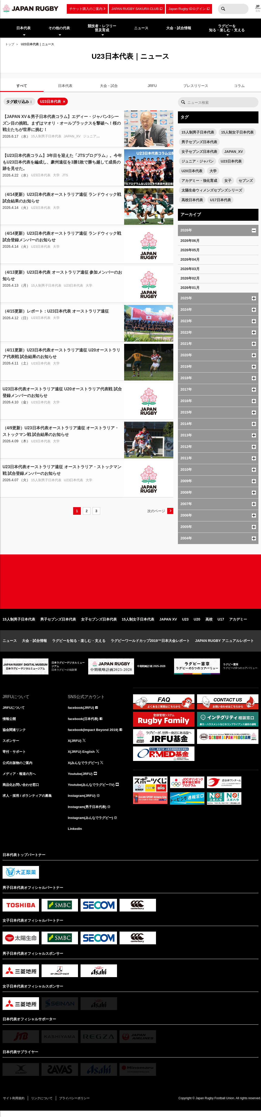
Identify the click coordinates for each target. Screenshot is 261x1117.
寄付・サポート (15, 757)
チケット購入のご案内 (85, 9)
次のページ (156, 511)
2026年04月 (190, 259)
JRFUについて (14, 712)
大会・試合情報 (34, 645)
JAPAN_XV (233, 152)
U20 (197, 623)
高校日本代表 (192, 200)
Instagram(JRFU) (82, 801)
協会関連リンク (15, 734)
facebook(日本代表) (84, 723)
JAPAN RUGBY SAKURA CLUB (135, 9)
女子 (227, 181)
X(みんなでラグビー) (84, 768)
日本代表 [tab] (65, 86)
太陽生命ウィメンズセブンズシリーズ (211, 190)
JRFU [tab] (152, 86)
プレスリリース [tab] (195, 86)
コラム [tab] (239, 86)
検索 (223, 9)
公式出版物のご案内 (19, 768)
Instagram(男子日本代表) (88, 813)
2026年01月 (190, 288)
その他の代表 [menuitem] (59, 28)
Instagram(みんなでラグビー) (92, 824)
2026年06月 (190, 241)
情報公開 (10, 723)
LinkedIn (75, 835)
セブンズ (246, 181)
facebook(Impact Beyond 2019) (94, 734)
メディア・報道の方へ (20, 779)
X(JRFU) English (82, 757)
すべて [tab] (21, 86)
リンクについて (44, 1104)
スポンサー (11, 745)
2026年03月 (190, 269)
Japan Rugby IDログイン (186, 9)
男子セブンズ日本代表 (199, 142)
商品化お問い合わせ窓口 (22, 790)
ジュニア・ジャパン (197, 161)
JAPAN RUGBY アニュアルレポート (224, 645)
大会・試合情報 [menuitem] (178, 28)
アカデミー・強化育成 (199, 181)
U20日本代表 (191, 171)
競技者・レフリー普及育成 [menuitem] (102, 28)
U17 (221, 623)
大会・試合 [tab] (109, 86)
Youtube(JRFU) (81, 779)
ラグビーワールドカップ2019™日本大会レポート (150, 645)
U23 (185, 623)
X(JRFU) (75, 745)
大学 (213, 171)
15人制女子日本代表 (237, 132)
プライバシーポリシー (77, 1104)
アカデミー (238, 623)
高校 (209, 623)
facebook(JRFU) (81, 712)
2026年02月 (190, 278)
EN (258, 11)
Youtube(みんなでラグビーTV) (92, 790)
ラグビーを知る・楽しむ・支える (79, 645)
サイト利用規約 (14, 1104)
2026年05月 (190, 250)
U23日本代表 (50, 101)
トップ (9, 44)
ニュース (10, 645)
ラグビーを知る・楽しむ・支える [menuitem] (227, 28)
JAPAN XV (168, 623)
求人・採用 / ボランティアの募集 (29, 801)
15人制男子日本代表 (197, 132)
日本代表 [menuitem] (23, 28)
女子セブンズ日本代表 (199, 152)
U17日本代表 (220, 200)
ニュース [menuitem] (141, 28)
